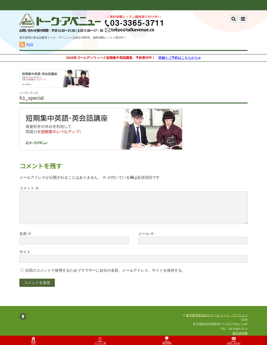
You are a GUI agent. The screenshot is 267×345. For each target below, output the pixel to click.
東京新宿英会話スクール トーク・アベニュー (217, 315)
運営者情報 (240, 333)
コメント (29, 188)
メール (146, 234)
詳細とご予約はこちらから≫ (179, 58)
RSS (29, 44)
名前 (25, 234)
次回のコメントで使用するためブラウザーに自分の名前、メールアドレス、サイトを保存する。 (105, 270)
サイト (25, 252)
